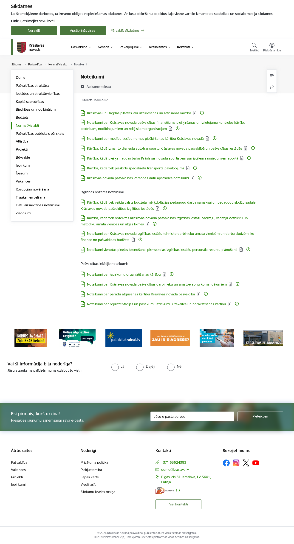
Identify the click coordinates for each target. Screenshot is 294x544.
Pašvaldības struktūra (32, 85)
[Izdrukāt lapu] (272, 75)
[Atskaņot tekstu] (99, 86)
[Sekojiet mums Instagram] (236, 463)
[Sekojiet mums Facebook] (226, 463)
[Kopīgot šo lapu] (272, 87)
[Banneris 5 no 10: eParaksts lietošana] (217, 338)
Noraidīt (34, 30)
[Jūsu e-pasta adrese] (192, 416)
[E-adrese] (164, 490)
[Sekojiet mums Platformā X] (246, 463)
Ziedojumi (23, 213)
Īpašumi (22, 173)
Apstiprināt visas (82, 30)
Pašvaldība (19, 462)
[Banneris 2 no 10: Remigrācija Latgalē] (77, 338)
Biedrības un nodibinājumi (36, 109)
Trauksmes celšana (30, 197)
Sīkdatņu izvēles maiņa (98, 492)
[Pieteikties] (260, 416)
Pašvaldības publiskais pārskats (40, 133)
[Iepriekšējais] (22, 338)
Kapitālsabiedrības (30, 101)
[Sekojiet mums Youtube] (255, 462)
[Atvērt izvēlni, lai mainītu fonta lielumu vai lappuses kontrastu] (272, 47)
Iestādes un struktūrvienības (38, 93)
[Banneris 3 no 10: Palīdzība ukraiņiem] (123, 338)
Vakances (23, 181)
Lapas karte (90, 477)
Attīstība (22, 141)
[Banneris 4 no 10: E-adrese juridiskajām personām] (170, 338)
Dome (20, 77)
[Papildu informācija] (202, 113)
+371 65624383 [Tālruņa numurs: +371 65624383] (173, 462)
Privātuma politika (94, 462)
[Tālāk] (273, 338)
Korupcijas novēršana (32, 189)
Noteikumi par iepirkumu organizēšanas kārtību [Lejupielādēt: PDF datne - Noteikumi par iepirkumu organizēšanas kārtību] (124, 274)
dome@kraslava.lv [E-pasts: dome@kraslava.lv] (175, 469)
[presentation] (155, 386)
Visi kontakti (178, 504)
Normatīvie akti (27, 125)
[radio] (117, 366)
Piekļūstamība (91, 470)
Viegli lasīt (88, 484)
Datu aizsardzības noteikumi (37, 205)
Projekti (22, 149)
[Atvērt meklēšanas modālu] (254, 47)
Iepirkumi (23, 165)
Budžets (22, 117)
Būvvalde (23, 157)
